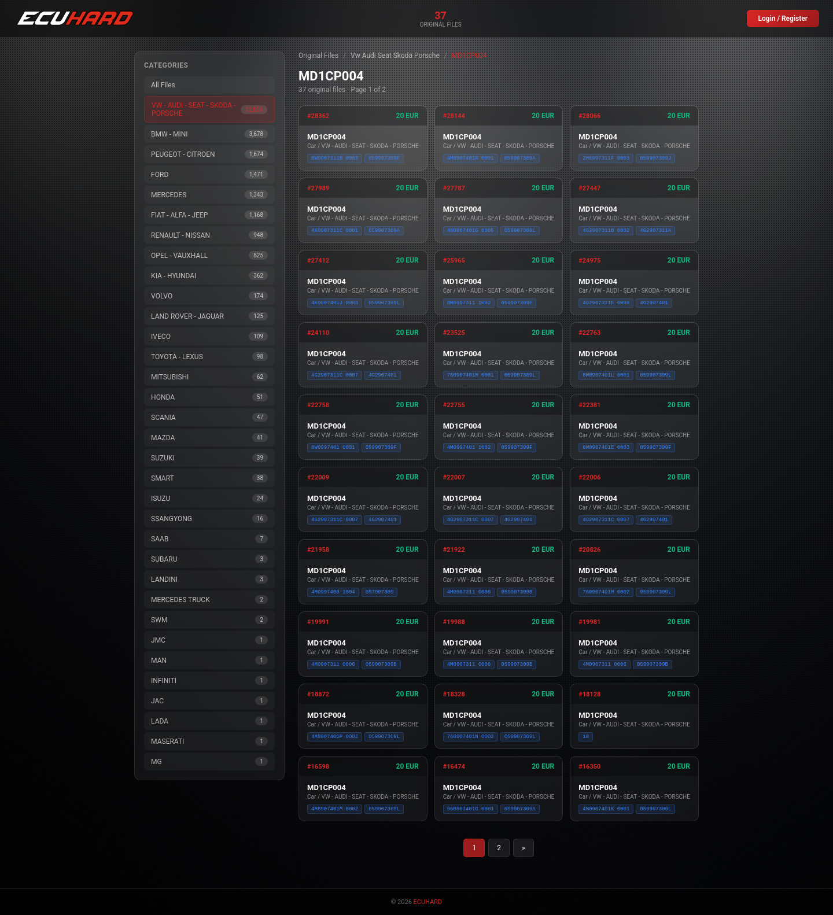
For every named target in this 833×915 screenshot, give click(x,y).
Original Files (318, 55)
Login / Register (783, 18)
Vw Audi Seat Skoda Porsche (395, 55)
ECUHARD (428, 902)
